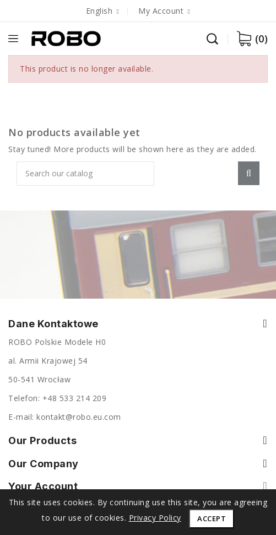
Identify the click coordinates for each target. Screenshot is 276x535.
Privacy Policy (155, 517)
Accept (211, 518)
